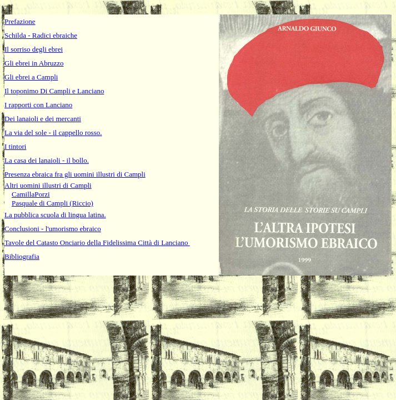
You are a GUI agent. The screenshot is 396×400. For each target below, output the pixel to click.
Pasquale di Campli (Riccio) (52, 203)
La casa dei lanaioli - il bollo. (46, 160)
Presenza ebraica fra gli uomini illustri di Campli (75, 174)
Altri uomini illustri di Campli (48, 185)
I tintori (15, 146)
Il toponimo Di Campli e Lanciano (54, 91)
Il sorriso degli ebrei (33, 49)
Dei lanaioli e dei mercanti (42, 118)
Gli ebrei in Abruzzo (34, 63)
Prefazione (20, 21)
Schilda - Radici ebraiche (40, 35)
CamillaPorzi (31, 194)
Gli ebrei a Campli (31, 77)
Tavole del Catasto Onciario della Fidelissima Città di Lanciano (97, 242)
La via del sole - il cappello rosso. (53, 132)
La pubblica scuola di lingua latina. (55, 215)
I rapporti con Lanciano (38, 105)
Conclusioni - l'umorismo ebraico (52, 228)
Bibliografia (21, 256)
